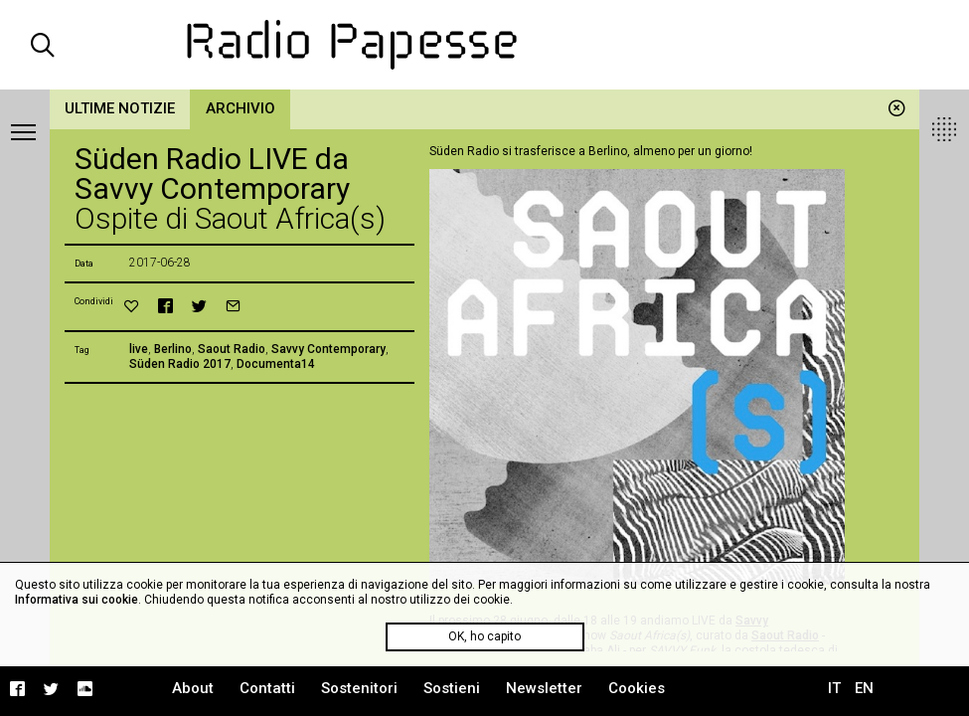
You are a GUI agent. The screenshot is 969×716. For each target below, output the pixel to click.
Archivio (240, 108)
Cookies (636, 688)
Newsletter (544, 688)
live (138, 349)
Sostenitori (359, 688)
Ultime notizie (120, 108)
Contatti (267, 688)
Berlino (173, 349)
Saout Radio (231, 349)
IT (834, 688)
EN (864, 688)
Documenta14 (276, 364)
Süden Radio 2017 (180, 364)
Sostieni (451, 688)
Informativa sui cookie (76, 600)
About (193, 688)
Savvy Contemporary (328, 349)
